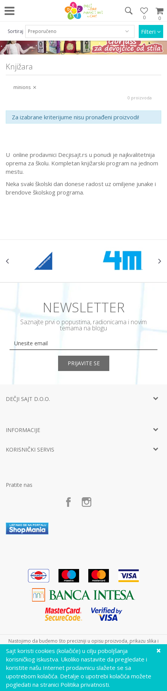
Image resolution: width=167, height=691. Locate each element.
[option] (45, 261)
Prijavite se (84, 363)
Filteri (151, 31)
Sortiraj (15, 31)
